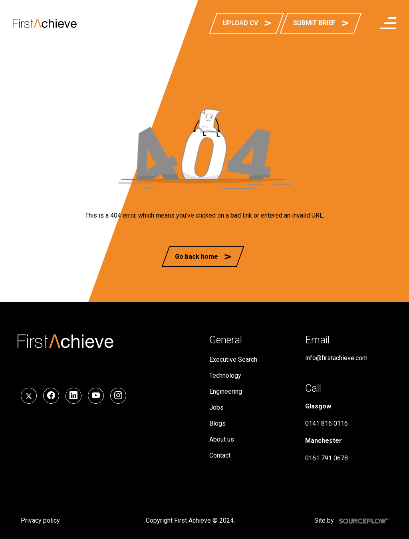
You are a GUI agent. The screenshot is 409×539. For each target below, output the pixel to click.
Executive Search (233, 359)
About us (221, 439)
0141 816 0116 (326, 423)
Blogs (217, 423)
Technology (225, 375)
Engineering (225, 391)
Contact (219, 455)
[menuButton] (388, 23)
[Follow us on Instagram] (118, 396)
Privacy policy (40, 520)
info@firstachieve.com (336, 358)
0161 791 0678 (326, 458)
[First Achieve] (45, 23)
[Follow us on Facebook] (51, 396)
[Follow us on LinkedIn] (73, 396)
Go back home (196, 256)
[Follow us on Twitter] (29, 396)
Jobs (216, 407)
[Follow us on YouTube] (96, 396)
